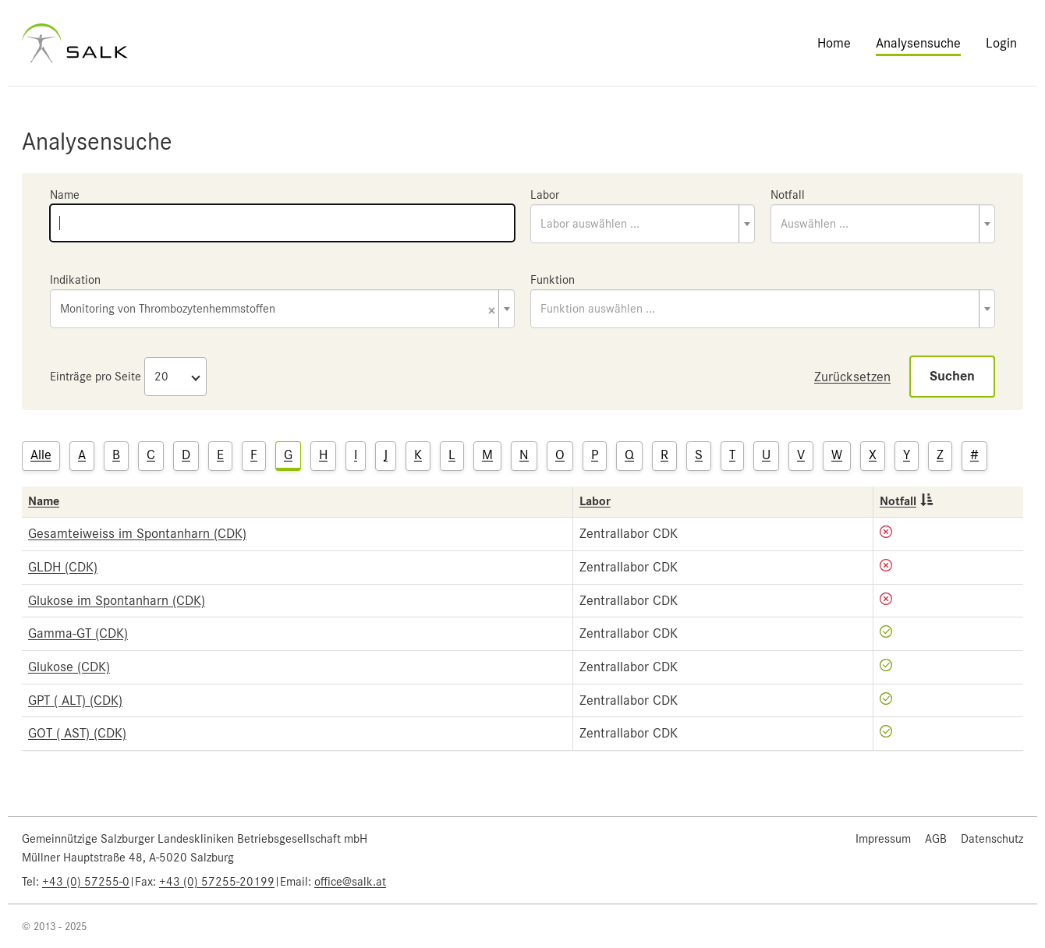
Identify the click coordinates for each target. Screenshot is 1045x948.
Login (1001, 43)
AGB (936, 839)
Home (834, 43)
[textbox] (642, 223)
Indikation (75, 280)
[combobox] (642, 223)
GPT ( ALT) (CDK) (75, 700)
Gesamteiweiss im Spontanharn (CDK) (137, 533)
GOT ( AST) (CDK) (77, 733)
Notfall (787, 195)
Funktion (552, 280)
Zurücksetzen (852, 376)
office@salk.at (350, 882)
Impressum (883, 839)
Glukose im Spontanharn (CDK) (116, 600)
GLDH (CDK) (62, 567)
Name (65, 195)
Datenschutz (992, 839)
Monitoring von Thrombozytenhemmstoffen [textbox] (277, 310)
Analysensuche (918, 43)
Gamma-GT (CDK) (78, 633)
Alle (40, 454)
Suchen (952, 376)
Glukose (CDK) (69, 666)
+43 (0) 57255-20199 (217, 882)
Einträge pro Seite (95, 377)
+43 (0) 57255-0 (85, 882)
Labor (544, 195)
